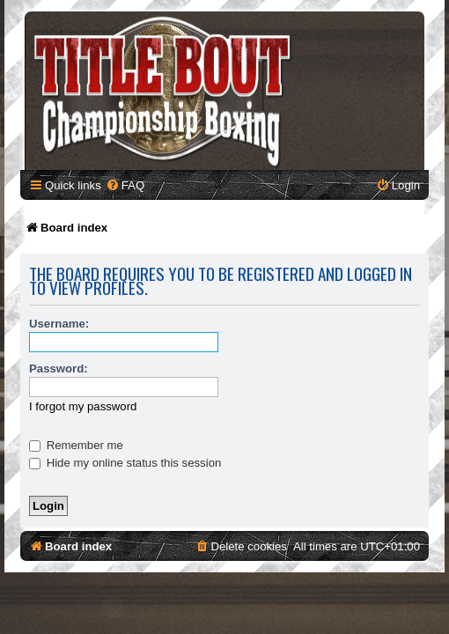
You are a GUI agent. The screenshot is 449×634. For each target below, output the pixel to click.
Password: (58, 368)
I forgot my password (82, 406)
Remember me (76, 445)
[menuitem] (125, 185)
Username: (59, 323)
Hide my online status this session (125, 462)
